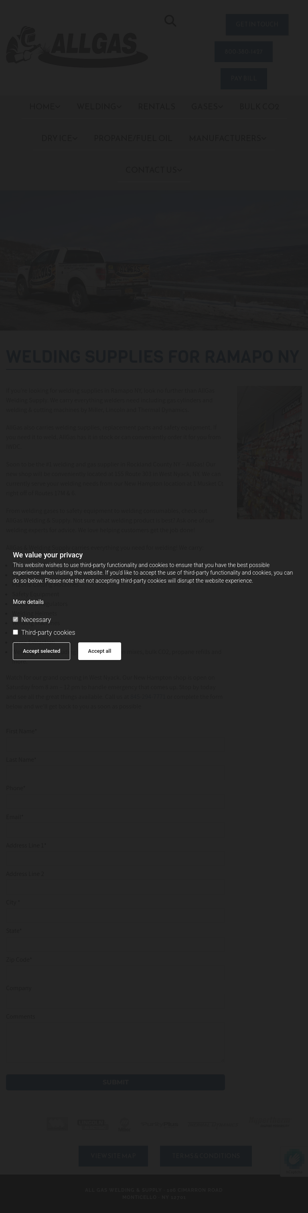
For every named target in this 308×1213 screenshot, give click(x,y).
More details (28, 602)
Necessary (32, 620)
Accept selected (41, 651)
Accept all (99, 651)
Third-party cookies (44, 633)
